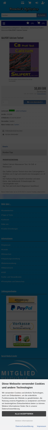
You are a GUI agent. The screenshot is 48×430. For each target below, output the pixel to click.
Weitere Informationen (24, 421)
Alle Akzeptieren (24, 414)
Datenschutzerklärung (24, 426)
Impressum (41, 426)
